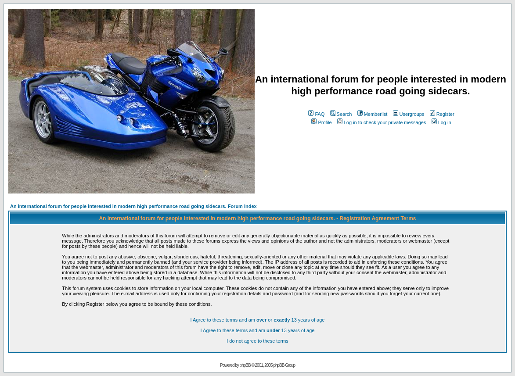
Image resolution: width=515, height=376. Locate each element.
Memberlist (372, 114)
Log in (441, 122)
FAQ (316, 114)
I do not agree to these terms (257, 341)
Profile (321, 122)
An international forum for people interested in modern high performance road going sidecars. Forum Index (133, 206)
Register (442, 114)
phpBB (245, 365)
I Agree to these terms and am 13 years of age (258, 330)
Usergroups (409, 114)
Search (341, 114)
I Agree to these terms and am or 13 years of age (258, 319)
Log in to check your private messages (381, 122)
